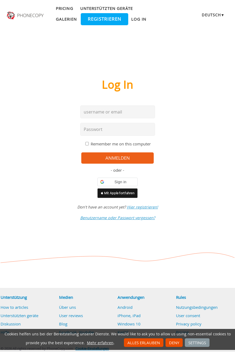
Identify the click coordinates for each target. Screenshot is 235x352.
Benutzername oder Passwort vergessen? (117, 217)
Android (125, 307)
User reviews (71, 315)
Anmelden (117, 158)
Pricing (64, 8)
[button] (117, 182)
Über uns (67, 307)
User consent (188, 315)
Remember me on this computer (121, 143)
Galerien (66, 19)
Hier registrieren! (142, 207)
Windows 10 (129, 324)
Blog (63, 324)
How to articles (14, 307)
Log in (138, 19)
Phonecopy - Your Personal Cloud (25, 16)
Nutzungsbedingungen (197, 307)
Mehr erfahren (100, 342)
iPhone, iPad (129, 315)
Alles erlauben (143, 342)
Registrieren (104, 19)
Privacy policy (188, 324)
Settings (197, 342)
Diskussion (11, 324)
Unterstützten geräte (106, 8)
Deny (174, 342)
